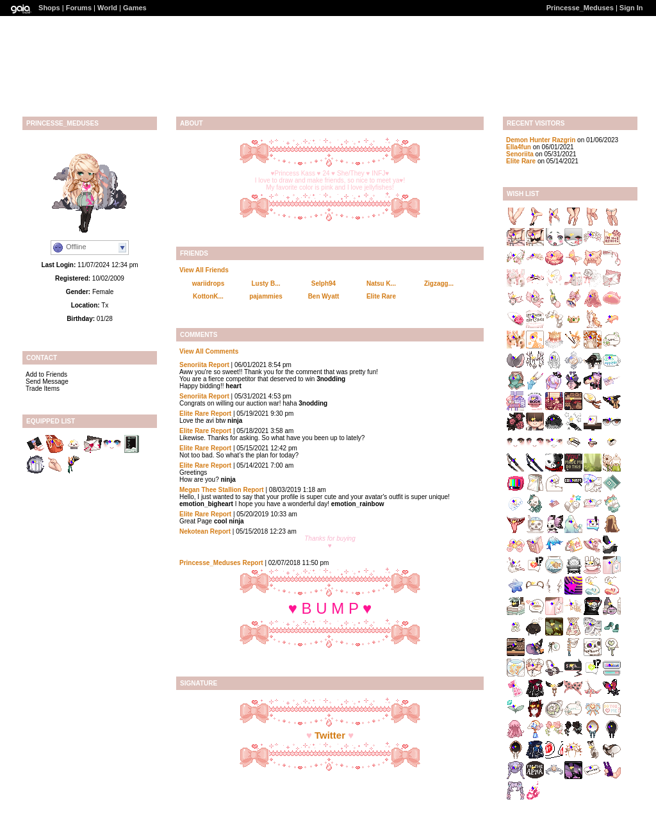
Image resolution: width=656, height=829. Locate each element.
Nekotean (193, 531)
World (107, 8)
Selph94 (323, 283)
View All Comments (208, 351)
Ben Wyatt (324, 296)
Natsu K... (381, 283)
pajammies (266, 296)
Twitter (330, 735)
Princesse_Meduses (580, 8)
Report (219, 364)
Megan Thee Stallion (210, 489)
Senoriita (193, 364)
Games (135, 8)
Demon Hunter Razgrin (540, 140)
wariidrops (208, 283)
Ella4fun (518, 147)
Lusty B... (265, 283)
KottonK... (208, 296)
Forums (79, 8)
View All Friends (204, 270)
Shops (49, 8)
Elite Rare (381, 296)
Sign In (631, 8)
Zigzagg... (439, 283)
